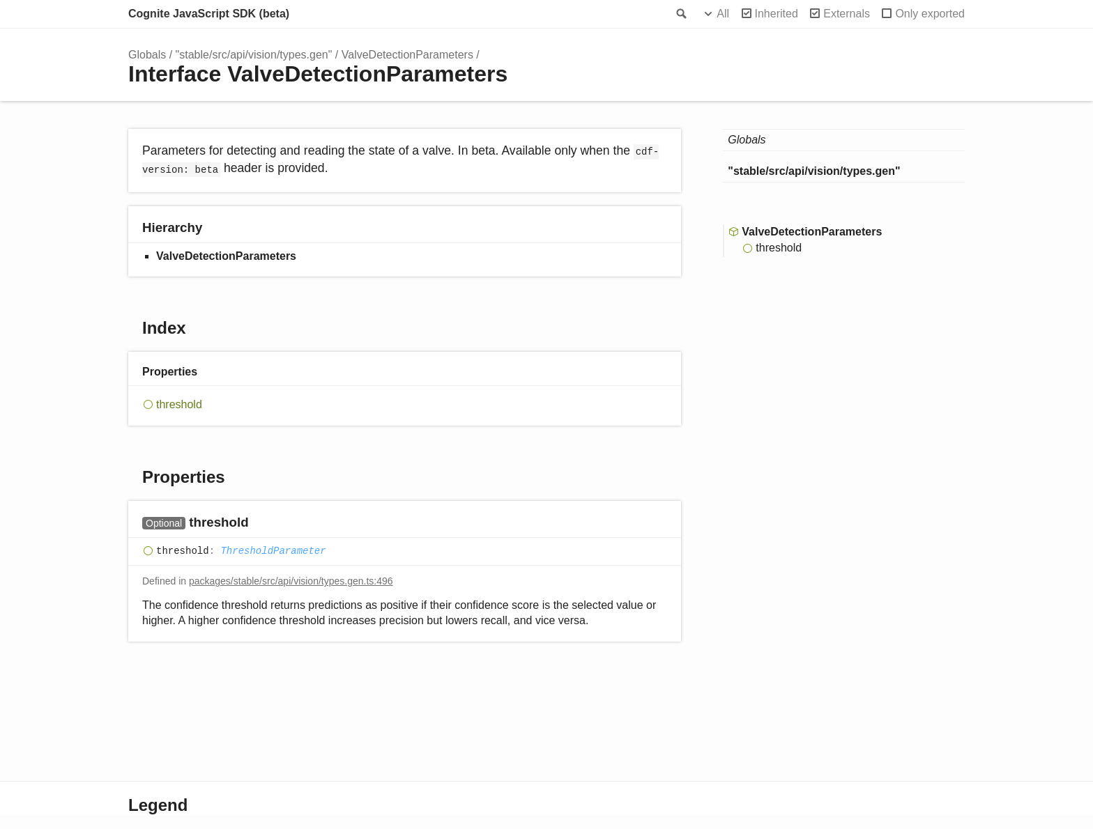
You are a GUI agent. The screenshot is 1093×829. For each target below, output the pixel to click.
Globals (147, 55)
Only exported (930, 14)
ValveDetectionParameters (407, 55)
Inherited (776, 14)
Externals (846, 14)
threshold (179, 404)
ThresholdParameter (273, 551)
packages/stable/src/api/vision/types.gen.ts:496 (291, 581)
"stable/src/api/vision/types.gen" (254, 55)
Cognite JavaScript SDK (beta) (208, 14)
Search (680, 14)
